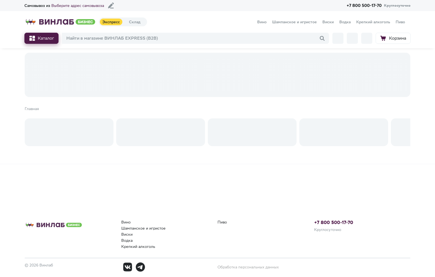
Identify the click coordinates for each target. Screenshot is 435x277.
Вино (126, 222)
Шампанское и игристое (143, 228)
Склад (134, 21)
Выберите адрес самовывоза (77, 5)
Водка (127, 240)
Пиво (222, 222)
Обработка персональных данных (248, 267)
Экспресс (111, 21)
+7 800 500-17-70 (333, 222)
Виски (127, 234)
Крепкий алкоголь (138, 246)
